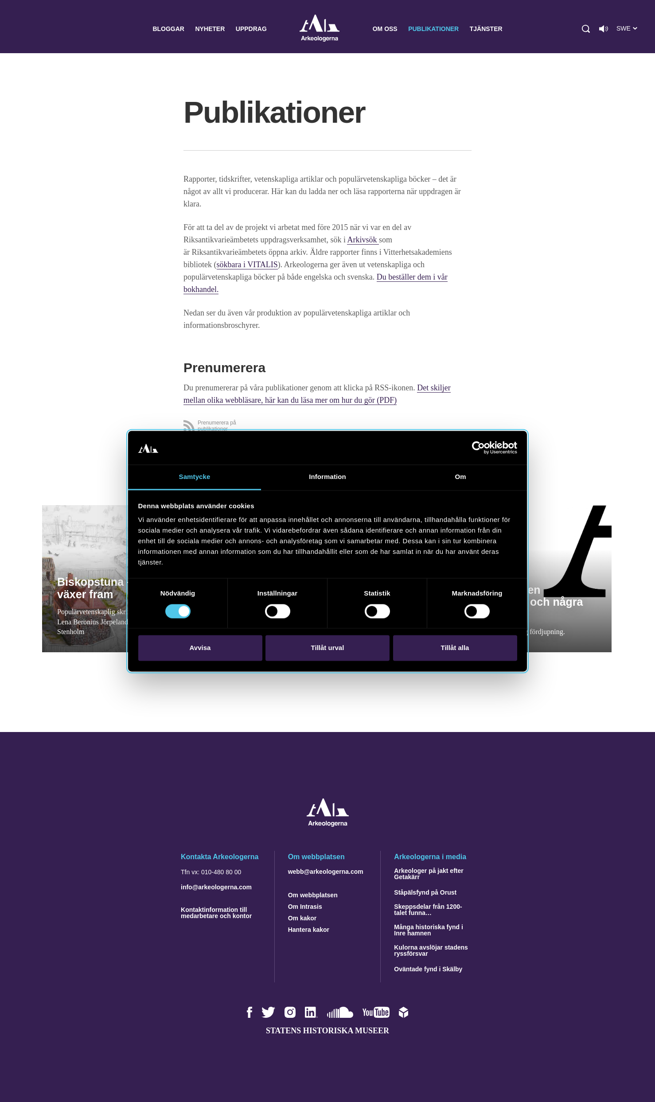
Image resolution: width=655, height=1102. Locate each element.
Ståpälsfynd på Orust (425, 892)
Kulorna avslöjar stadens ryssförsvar (431, 950)
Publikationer (433, 28)
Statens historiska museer (327, 1030)
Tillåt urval (327, 648)
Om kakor (302, 918)
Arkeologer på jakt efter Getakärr (428, 874)
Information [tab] (327, 477)
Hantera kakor (308, 930)
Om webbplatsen (313, 895)
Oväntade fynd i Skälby (428, 969)
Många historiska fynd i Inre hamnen (428, 930)
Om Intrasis (305, 906)
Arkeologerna (319, 29)
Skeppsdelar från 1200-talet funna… (428, 909)
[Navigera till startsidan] (328, 824)
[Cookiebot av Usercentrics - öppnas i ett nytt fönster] (478, 447)
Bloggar (168, 28)
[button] (585, 28)
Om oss (385, 28)
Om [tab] (460, 477)
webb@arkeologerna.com (325, 871)
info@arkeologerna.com (216, 887)
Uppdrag (251, 28)
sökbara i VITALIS (247, 264)
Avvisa (200, 648)
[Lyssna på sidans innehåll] (603, 28)
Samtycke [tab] (195, 477)
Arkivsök (363, 239)
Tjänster (486, 28)
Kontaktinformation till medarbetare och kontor (216, 913)
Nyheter (210, 28)
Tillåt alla (455, 648)
